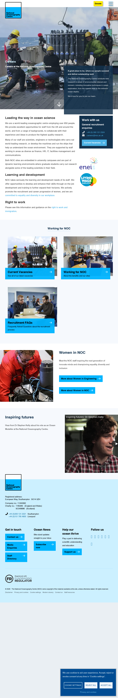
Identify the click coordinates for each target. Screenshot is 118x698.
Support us (70, 552)
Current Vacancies (92, 143)
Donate (98, 3)
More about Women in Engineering (78, 378)
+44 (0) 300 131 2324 (96, 132)
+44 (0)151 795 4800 (17, 516)
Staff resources (69, 592)
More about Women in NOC (75, 390)
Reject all (91, 685)
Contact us (12, 537)
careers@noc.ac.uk (95, 135)
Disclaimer (9, 592)
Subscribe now (41, 546)
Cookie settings (35, 592)
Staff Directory (12, 557)
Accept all (106, 685)
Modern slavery (48, 592)
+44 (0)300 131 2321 (17, 514)
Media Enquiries (12, 546)
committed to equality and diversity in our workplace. (30, 195)
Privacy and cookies (21, 592)
